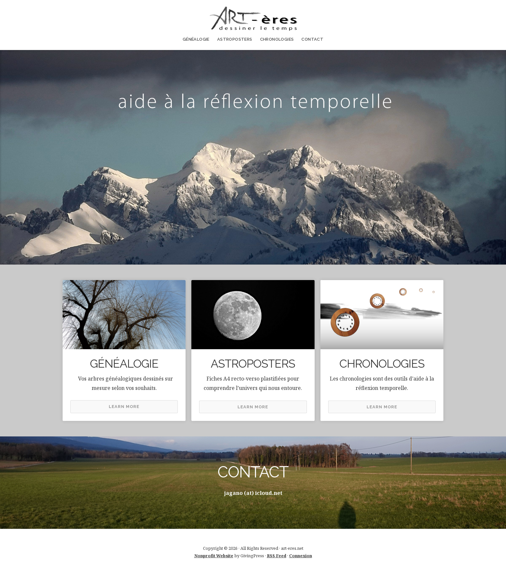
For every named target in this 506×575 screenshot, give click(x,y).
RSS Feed (276, 556)
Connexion (300, 556)
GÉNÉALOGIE (196, 39)
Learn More (124, 406)
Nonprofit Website (213, 556)
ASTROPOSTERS (234, 39)
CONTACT (312, 39)
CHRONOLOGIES (277, 39)
